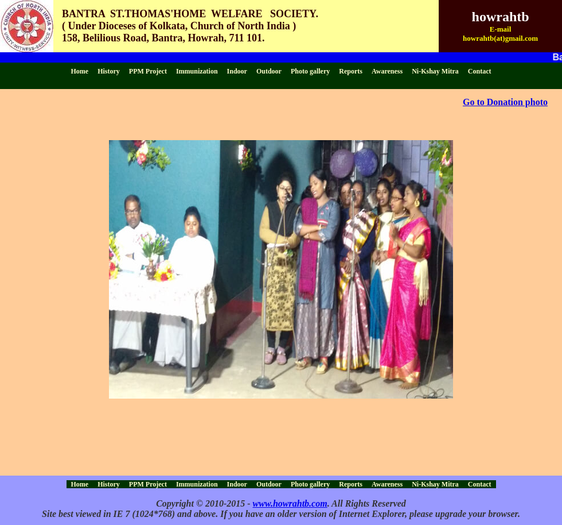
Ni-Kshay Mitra (435, 71)
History (108, 71)
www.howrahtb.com (290, 503)
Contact (479, 71)
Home (80, 71)
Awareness (387, 71)
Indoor (237, 71)
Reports (350, 71)
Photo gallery (310, 71)
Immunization (197, 71)
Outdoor (269, 71)
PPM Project (148, 71)
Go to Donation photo (505, 102)
